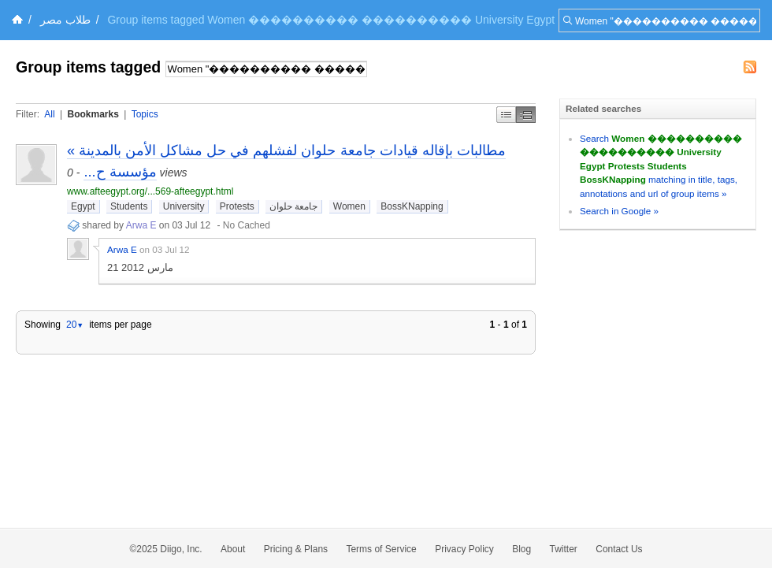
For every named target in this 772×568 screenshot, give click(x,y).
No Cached (246, 225)
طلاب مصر (65, 19)
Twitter (563, 549)
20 (75, 324)
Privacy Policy (464, 549)
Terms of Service (381, 549)
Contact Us (619, 549)
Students (128, 206)
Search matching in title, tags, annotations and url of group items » (661, 166)
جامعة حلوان (293, 206)
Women (349, 206)
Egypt (83, 206)
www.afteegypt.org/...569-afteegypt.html (150, 191)
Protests (237, 206)
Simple (506, 114)
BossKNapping (411, 206)
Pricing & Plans (296, 549)
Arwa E (141, 225)
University (184, 206)
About (233, 549)
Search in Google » (619, 211)
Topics (145, 114)
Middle (526, 114)
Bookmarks (92, 114)
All (49, 114)
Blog (521, 549)
